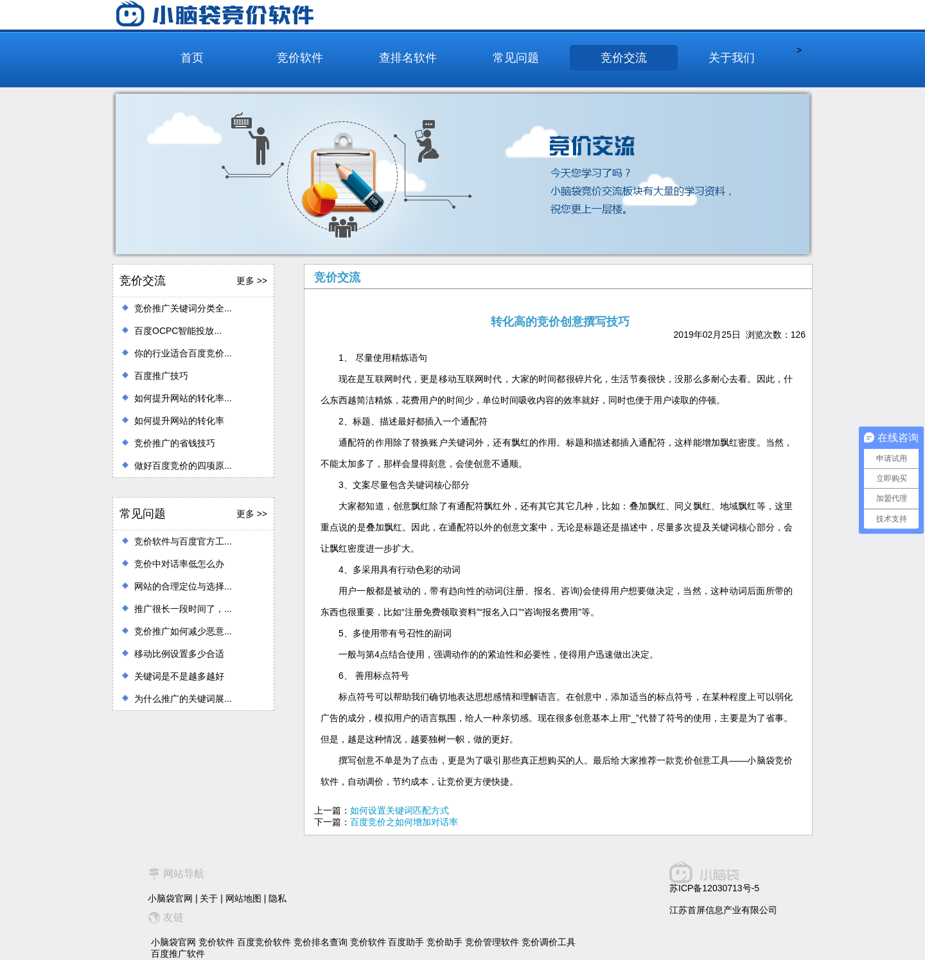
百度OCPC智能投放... (178, 331)
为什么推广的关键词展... (183, 699)
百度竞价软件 (264, 942)
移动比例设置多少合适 (179, 654)
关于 (209, 898)
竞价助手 (445, 942)
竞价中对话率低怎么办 (179, 564)
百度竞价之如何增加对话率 (404, 822)
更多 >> (251, 280)
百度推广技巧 (161, 376)
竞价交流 (624, 57)
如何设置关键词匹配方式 (399, 810)
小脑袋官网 (170, 898)
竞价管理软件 (492, 942)
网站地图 (243, 898)
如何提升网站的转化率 (179, 420)
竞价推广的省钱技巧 (174, 443)
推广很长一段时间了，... (183, 609)
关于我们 (732, 57)
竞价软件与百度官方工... (183, 541)
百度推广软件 (178, 953)
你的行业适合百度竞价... (183, 353)
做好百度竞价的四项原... (183, 465)
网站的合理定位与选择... (183, 586)
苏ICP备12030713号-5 (714, 888)
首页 (192, 57)
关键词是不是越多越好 (179, 676)
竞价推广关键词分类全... (183, 308)
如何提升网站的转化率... (183, 398)
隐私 (277, 898)
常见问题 (516, 57)
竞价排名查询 (321, 942)
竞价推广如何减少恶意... (183, 631)
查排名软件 (408, 57)
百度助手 (406, 942)
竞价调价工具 (549, 942)
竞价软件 (300, 57)
